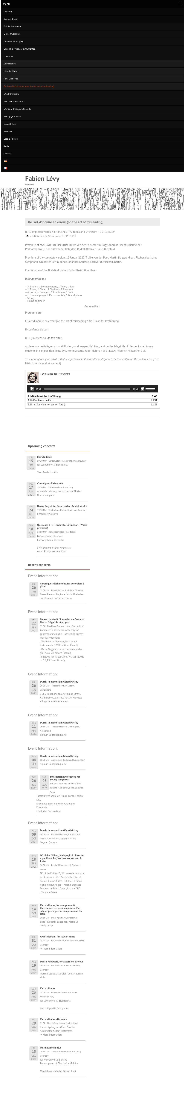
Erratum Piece (92, 306)
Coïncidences (10, 63)
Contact (7, 153)
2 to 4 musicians (12, 33)
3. (46, 404)
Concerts (8, 11)
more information (58, 701)
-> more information (51, 948)
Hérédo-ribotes (11, 71)
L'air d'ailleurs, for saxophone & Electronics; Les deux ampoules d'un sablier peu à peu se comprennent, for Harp (61, 909)
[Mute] (142, 389)
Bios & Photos (11, 138)
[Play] (32, 389)
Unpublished (10, 123)
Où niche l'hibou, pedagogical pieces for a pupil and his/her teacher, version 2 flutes (62, 858)
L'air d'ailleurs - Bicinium (53, 1019)
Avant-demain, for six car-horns (57, 936)
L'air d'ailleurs (47, 988)
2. (40, 400)
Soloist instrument (13, 26)
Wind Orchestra (11, 93)
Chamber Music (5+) (13, 41)
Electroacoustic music (14, 101)
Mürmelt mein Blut (50, 1047)
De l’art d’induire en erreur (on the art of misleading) (29, 86)
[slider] (87, 389)
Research (8, 131)
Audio (7, 146)
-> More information (51, 1034)
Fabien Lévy (42, 178)
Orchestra (8, 56)
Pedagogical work (12, 116)
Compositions (10, 18)
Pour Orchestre (11, 78)
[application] (92, 388)
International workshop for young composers (65, 778)
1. (44, 396)
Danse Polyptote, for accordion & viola (61, 961)
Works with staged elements (17, 108)
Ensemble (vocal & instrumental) (19, 48)
